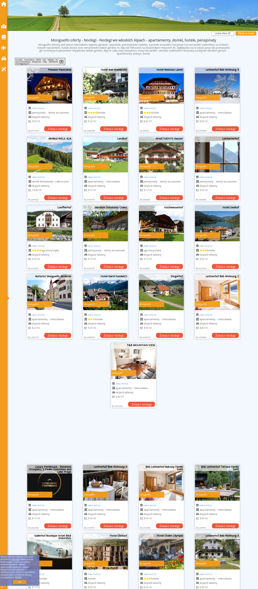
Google (15, 559)
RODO (18, 577)
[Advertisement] (133, 438)
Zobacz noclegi (58, 129)
